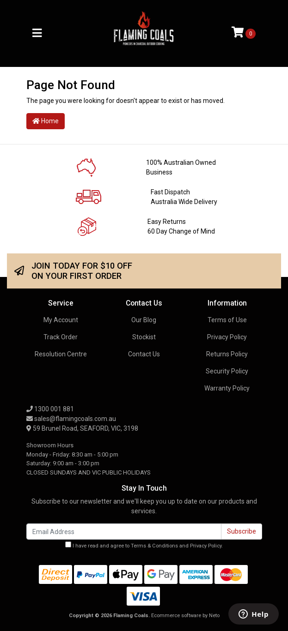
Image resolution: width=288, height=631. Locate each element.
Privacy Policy (227, 337)
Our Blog (143, 320)
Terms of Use (227, 320)
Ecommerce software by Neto (185, 616)
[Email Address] (123, 531)
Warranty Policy (227, 388)
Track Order (60, 337)
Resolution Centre (61, 354)
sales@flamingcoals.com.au (71, 418)
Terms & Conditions (154, 546)
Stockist (144, 337)
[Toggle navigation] (37, 33)
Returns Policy (227, 354)
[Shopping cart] (244, 33)
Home (45, 121)
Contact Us (144, 354)
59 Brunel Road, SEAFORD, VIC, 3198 (82, 428)
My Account (60, 320)
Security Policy (227, 371)
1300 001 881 (50, 409)
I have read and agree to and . (144, 545)
